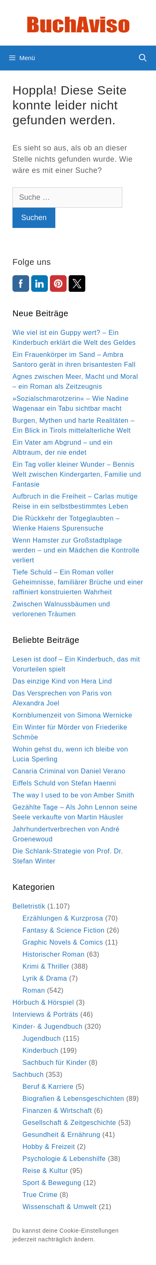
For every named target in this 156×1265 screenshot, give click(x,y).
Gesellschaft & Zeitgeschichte (69, 1122)
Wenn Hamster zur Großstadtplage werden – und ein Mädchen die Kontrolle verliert (75, 550)
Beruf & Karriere (48, 1086)
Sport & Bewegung (51, 1182)
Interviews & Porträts (45, 1014)
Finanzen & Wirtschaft (57, 1110)
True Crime (39, 1194)
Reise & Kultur (45, 1170)
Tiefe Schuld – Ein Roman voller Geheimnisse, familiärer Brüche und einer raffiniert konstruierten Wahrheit (77, 582)
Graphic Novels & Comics (62, 942)
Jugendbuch (41, 1038)
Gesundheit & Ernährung (61, 1134)
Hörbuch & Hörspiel (43, 1002)
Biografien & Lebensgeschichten (73, 1098)
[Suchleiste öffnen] (143, 58)
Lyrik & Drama (44, 978)
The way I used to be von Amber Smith (73, 795)
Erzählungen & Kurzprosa (62, 918)
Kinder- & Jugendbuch (47, 1026)
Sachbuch (28, 1074)
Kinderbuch (40, 1050)
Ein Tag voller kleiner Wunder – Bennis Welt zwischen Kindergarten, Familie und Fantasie (76, 474)
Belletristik (28, 906)
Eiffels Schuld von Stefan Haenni (64, 783)
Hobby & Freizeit (48, 1146)
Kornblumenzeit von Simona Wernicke (72, 715)
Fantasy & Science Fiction (63, 930)
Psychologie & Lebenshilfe (64, 1158)
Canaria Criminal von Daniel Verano (68, 771)
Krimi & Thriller (45, 966)
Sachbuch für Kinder (54, 1062)
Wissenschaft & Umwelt (59, 1206)
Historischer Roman (53, 954)
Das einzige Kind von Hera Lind (62, 681)
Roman (33, 990)
